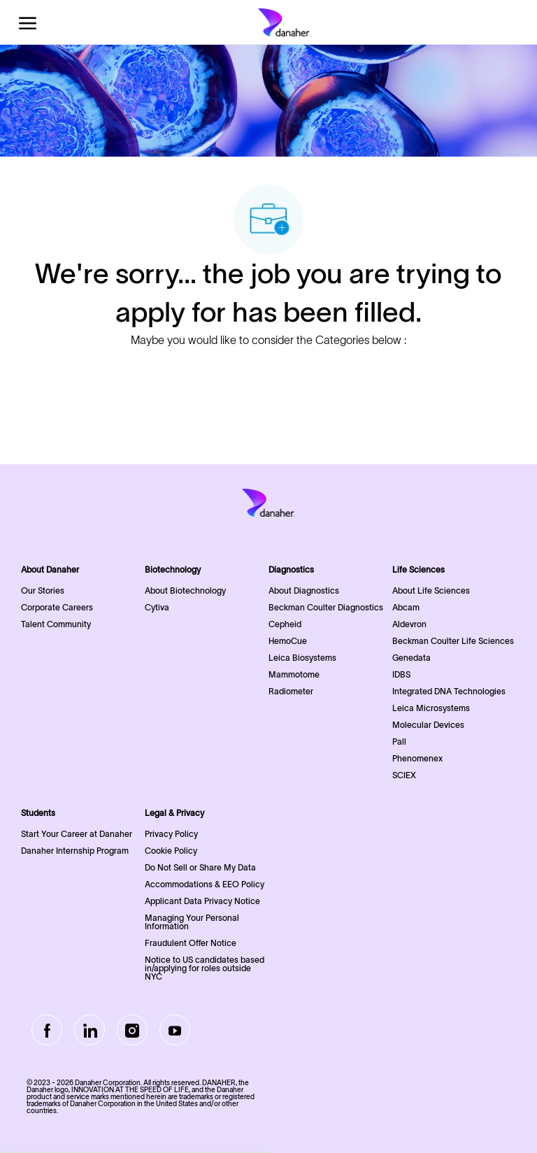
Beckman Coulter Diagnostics (325, 607)
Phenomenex (417, 758)
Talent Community (56, 624)
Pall (399, 741)
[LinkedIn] (89, 1030)
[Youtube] (174, 1030)
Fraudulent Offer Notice (190, 942)
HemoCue (287, 640)
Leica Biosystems (302, 657)
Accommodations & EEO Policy (204, 884)
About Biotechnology (185, 590)
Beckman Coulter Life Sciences (453, 640)
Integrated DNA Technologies (449, 691)
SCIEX (404, 775)
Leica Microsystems (431, 707)
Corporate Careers (57, 607)
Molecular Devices (428, 724)
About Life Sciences (431, 590)
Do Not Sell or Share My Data (200, 867)
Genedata (411, 657)
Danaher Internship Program (75, 850)
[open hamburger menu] (27, 23)
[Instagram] (132, 1030)
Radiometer (290, 691)
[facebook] (46, 1030)
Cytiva (157, 607)
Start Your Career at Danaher (76, 833)
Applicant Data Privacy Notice (202, 900)
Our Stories (42, 590)
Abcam (406, 607)
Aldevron (409, 624)
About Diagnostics (303, 590)
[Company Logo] (284, 22)
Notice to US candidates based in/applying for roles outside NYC (204, 968)
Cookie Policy (171, 850)
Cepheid (284, 624)
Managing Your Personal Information (192, 922)
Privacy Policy (171, 833)
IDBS (401, 674)
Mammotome (294, 674)
